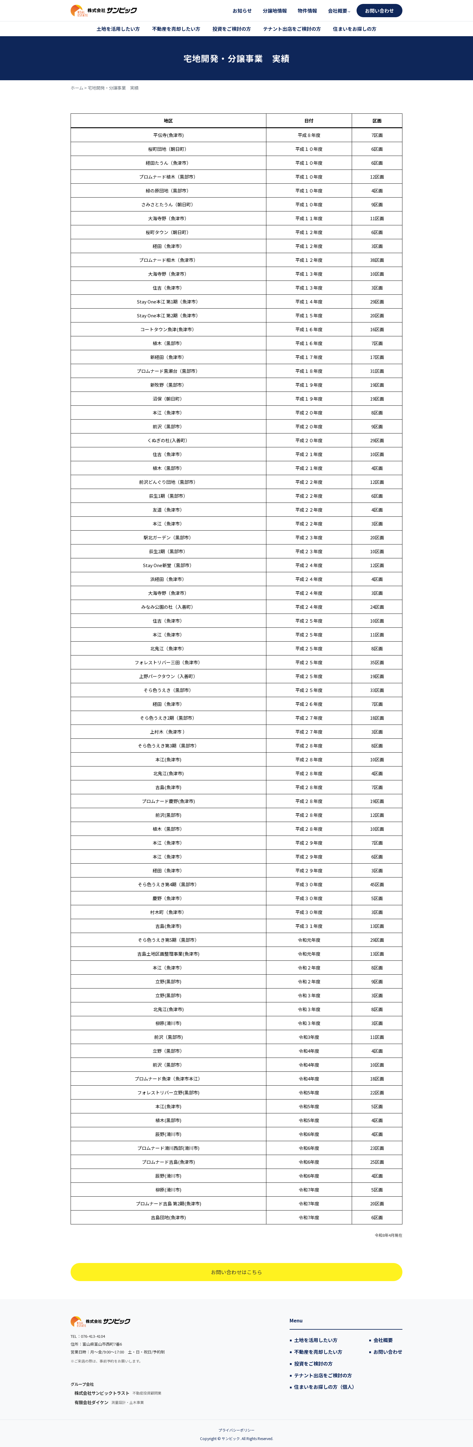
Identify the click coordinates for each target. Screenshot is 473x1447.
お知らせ (242, 10)
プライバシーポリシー (236, 1430)
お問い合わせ (379, 10)
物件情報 (307, 10)
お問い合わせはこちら (236, 1272)
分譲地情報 (275, 10)
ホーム (77, 87)
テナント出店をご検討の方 (292, 28)
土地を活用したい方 (118, 28)
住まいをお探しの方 (354, 28)
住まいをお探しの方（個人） (325, 1386)
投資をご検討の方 (231, 28)
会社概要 (337, 10)
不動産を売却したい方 (176, 28)
